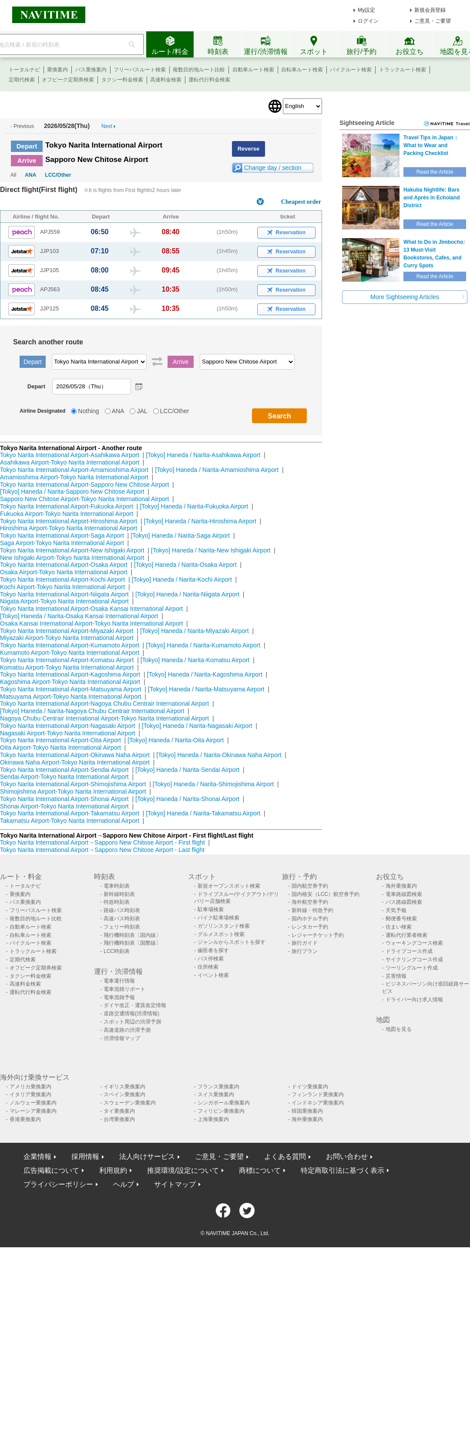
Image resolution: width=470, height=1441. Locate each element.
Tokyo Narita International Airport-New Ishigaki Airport (72, 550)
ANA (30, 175)
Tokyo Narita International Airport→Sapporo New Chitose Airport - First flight (102, 842)
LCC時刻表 (117, 951)
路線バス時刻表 (122, 910)
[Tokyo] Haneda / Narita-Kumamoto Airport (203, 645)
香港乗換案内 (25, 1119)
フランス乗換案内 (218, 1087)
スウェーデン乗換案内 (130, 1103)
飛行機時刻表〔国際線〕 (132, 943)
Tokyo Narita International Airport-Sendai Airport (64, 769)
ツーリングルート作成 (412, 968)
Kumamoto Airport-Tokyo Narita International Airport (69, 652)
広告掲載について (51, 1170)
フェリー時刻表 (122, 927)
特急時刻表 (117, 902)
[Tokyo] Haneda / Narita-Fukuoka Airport (194, 506)
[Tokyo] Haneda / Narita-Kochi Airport (181, 579)
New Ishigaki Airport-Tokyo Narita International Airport (72, 557)
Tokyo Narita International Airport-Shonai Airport (64, 798)
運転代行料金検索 (209, 80)
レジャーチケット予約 (318, 935)
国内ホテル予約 (310, 919)
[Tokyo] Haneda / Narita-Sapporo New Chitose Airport (72, 491)
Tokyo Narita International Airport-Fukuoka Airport (66, 506)
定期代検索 (22, 80)
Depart (27, 146)
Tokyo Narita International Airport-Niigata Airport (64, 594)
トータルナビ (24, 70)
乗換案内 (57, 70)
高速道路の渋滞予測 (127, 1030)
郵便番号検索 (401, 919)
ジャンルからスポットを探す (231, 942)
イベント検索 (213, 975)
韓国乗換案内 (307, 1111)
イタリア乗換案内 (30, 1094)
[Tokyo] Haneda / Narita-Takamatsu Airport (203, 813)
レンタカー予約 (310, 927)
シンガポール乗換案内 (224, 1103)
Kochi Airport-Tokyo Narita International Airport (62, 586)
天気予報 (396, 910)
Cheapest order (301, 202)
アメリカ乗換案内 (30, 1087)
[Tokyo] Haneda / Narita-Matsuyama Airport (206, 689)
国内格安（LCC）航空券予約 (325, 894)
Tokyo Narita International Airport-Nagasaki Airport (67, 725)
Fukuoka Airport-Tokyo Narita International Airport (66, 513)
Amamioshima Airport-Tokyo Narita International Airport (74, 477)
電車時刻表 (117, 886)
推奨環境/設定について (182, 1170)
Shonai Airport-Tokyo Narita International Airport (64, 806)
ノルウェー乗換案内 (33, 1103)
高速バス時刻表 (122, 919)
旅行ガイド (305, 943)
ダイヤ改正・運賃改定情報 (135, 1005)
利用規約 (113, 1170)
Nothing (88, 410)
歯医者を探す (213, 950)
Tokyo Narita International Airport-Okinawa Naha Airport (75, 754)
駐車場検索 (211, 909)
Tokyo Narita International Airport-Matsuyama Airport (70, 689)
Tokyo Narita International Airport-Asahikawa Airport (69, 454)
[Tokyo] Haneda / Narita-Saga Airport (180, 535)
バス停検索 (211, 959)
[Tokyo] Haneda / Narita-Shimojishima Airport (213, 784)
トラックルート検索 (402, 70)
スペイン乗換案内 (124, 1094)
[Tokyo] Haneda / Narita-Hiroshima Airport (200, 521)
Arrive (26, 160)
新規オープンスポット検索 (229, 886)
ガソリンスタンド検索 (224, 926)
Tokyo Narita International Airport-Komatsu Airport (67, 660)
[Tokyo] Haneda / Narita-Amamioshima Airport (217, 469)
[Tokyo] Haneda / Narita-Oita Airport (176, 740)
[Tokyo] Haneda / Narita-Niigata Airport (187, 594)
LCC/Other (58, 175)
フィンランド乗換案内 (318, 1094)
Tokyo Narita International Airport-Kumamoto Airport (69, 645)
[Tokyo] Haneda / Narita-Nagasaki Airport (197, 725)
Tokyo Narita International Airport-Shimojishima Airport (73, 784)
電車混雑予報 (119, 997)
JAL (142, 410)
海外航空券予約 (310, 902)
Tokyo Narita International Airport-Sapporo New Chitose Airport (84, 484)
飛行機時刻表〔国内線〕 (132, 935)
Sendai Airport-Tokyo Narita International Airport (64, 776)
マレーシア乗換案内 (33, 1111)
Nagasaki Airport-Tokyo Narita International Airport (67, 733)
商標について (260, 1170)
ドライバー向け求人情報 (414, 1000)
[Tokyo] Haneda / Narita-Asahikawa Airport (203, 454)
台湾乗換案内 (119, 1119)
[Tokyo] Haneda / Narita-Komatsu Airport (195, 660)
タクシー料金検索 (122, 80)
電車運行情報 (119, 981)
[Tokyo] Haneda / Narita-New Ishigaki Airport (211, 550)
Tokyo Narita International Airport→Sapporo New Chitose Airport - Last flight (102, 849)
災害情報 (396, 976)
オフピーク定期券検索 (68, 80)
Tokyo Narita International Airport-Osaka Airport (64, 564)
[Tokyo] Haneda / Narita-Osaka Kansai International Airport (79, 616)
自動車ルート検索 (253, 70)
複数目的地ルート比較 (199, 70)
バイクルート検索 (351, 70)
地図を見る (399, 1029)
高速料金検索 (165, 80)
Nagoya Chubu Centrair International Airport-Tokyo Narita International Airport (104, 718)
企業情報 (37, 1156)
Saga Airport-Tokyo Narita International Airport (62, 542)
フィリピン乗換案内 (221, 1111)
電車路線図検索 (404, 894)
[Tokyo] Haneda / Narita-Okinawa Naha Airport (218, 754)
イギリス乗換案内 (124, 1087)
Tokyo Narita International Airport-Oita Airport (60, 740)
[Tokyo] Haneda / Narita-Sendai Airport (187, 769)
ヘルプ (123, 1184)
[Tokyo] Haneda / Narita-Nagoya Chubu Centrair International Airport (92, 710)
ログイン (368, 21)
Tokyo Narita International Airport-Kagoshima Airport (70, 674)
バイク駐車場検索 (218, 918)
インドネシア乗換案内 (318, 1103)
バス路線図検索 (404, 902)
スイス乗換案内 (216, 1094)
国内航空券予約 (310, 886)
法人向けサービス (147, 1156)
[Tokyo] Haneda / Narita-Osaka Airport (185, 564)
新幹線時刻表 (119, 894)
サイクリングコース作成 (414, 959)
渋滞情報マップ (122, 1038)
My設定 (366, 10)
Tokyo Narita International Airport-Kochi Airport (62, 579)
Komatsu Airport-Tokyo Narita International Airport (67, 667)
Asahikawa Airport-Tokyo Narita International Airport (69, 462)
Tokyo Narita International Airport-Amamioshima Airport (74, 469)
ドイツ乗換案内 (310, 1087)
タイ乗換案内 (119, 1111)
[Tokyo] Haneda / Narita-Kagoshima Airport (204, 674)
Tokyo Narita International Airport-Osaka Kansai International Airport (91, 608)
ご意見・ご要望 (432, 21)
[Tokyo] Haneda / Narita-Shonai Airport (187, 798)
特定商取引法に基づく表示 (342, 1170)
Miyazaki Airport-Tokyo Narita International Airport (67, 637)
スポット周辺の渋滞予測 (132, 1022)
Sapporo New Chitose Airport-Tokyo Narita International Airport (84, 498)
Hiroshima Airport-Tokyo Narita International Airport (68, 528)
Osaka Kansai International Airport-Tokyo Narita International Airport (91, 623)
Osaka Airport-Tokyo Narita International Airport (64, 572)
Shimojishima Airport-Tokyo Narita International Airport (73, 791)
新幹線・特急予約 (312, 910)
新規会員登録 (430, 10)
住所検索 (208, 967)
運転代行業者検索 (406, 935)
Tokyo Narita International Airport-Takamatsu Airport (69, 813)
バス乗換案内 (91, 70)
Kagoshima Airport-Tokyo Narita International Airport (70, 681)
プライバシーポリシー (58, 1184)
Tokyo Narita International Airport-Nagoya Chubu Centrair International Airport (104, 703)
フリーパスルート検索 (140, 70)
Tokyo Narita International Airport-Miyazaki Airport (67, 630)
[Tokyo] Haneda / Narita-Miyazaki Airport (194, 630)
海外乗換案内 (401, 886)
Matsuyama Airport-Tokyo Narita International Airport (70, 696)
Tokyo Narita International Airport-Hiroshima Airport (68, 521)
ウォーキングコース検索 (414, 943)
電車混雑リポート (124, 989)
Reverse (249, 148)
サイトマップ (175, 1184)
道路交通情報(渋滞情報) (131, 1013)
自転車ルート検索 (302, 70)
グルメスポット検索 (221, 934)
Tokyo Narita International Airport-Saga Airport (62, 535)
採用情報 (85, 1156)
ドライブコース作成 (409, 951)
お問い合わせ (347, 1156)
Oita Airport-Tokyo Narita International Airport (60, 747)
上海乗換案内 (213, 1119)
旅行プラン (305, 951)
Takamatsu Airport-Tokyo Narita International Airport (69, 820)
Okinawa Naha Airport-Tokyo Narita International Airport (75, 762)
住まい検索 (399, 927)
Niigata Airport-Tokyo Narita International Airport (64, 601)
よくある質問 (285, 1156)
